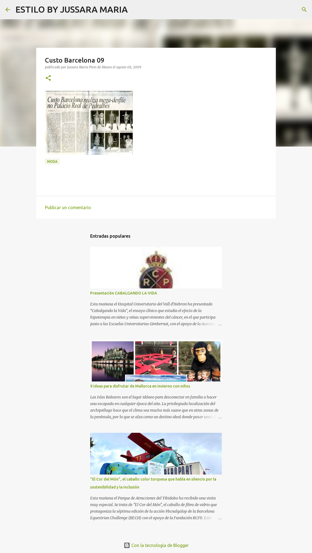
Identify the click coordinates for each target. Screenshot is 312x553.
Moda (52, 161)
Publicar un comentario (68, 207)
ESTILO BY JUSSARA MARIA (71, 9)
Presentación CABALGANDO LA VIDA (123, 293)
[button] (48, 78)
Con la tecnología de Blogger (156, 545)
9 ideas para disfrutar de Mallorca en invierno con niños (140, 386)
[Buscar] (135, 9)
